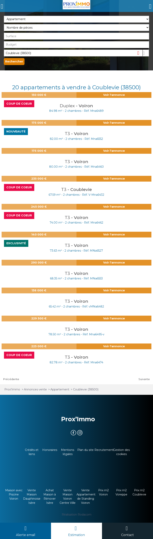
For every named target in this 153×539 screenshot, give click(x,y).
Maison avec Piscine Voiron (14, 494)
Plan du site (85, 450)
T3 (68, 133)
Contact (127, 535)
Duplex (68, 105)
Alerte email (25, 535)
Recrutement (104, 450)
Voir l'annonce (114, 95)
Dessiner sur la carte (146, 53)
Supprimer (139, 52)
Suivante (144, 379)
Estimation (76, 535)
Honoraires (49, 450)
